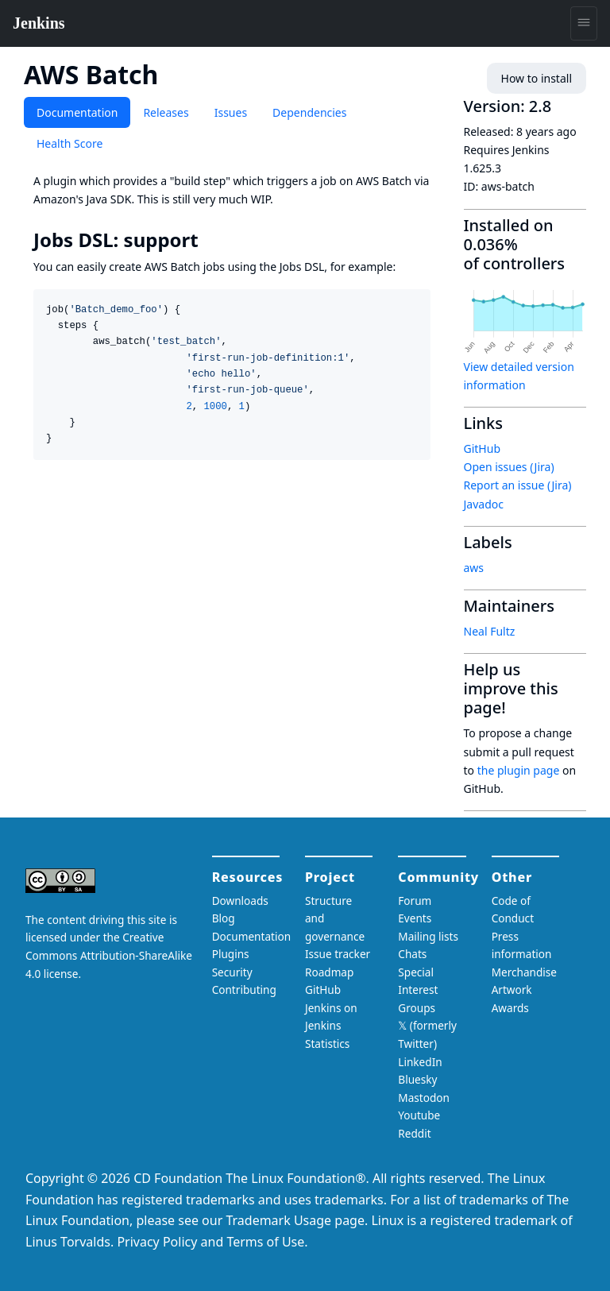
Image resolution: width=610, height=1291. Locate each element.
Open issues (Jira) (509, 466)
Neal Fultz (489, 631)
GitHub (482, 448)
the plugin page (518, 770)
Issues (230, 112)
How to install (536, 78)
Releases (165, 112)
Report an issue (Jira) (518, 485)
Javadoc (484, 504)
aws (474, 567)
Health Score (69, 143)
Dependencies (309, 112)
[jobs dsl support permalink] (210, 240)
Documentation (77, 112)
